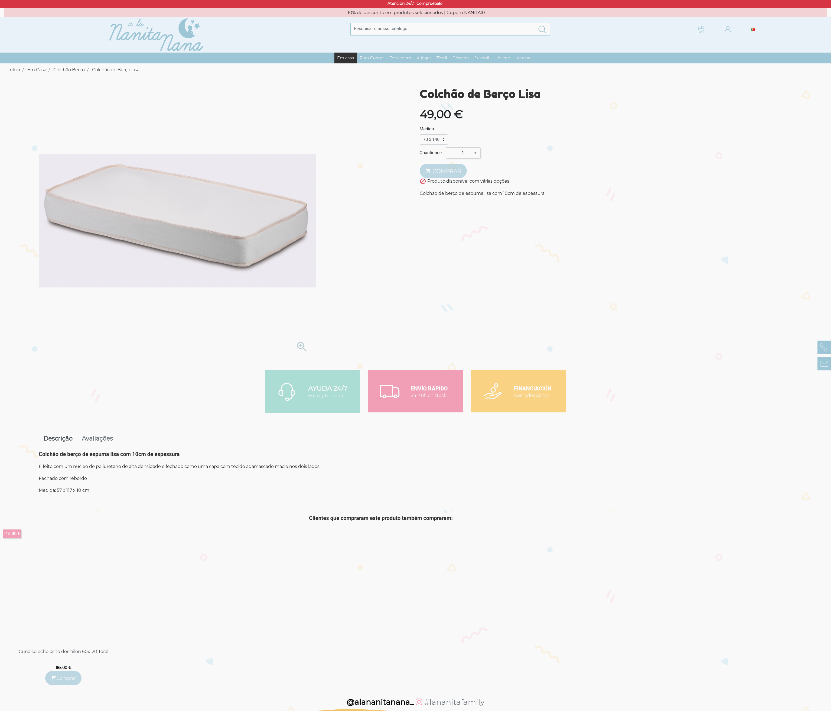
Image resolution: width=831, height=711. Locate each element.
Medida (427, 128)
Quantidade (431, 152)
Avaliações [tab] (97, 438)
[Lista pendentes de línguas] (753, 29)
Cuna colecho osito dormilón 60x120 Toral (63, 651)
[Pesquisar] (443, 28)
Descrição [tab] (58, 438)
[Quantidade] (463, 153)
